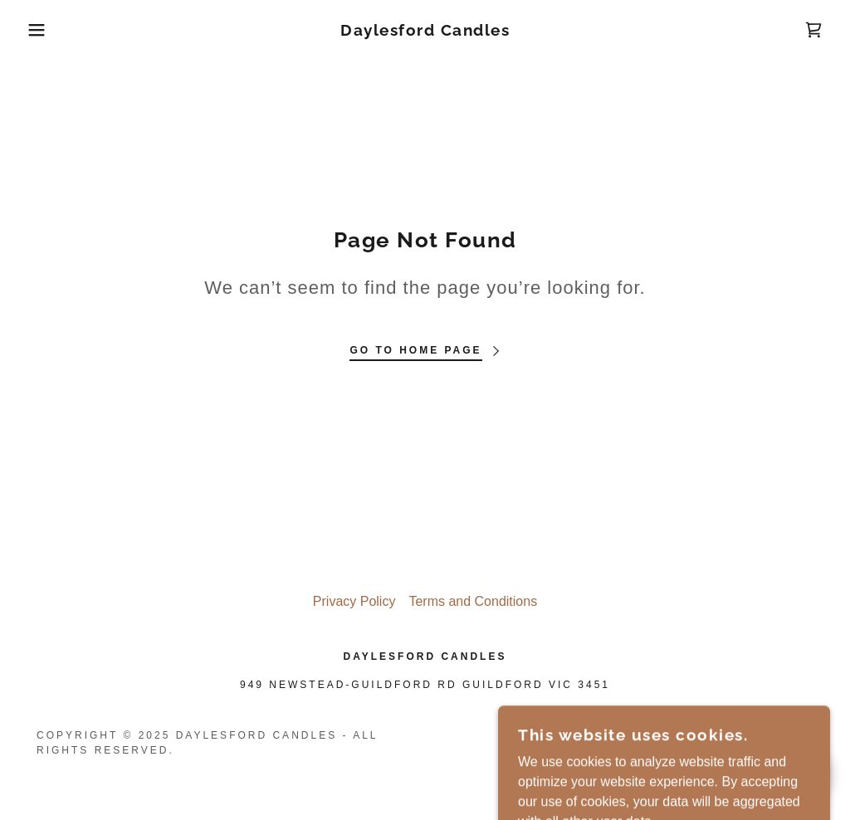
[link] (425, 31)
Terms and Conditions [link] (472, 601)
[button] (42, 29)
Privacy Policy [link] (354, 601)
